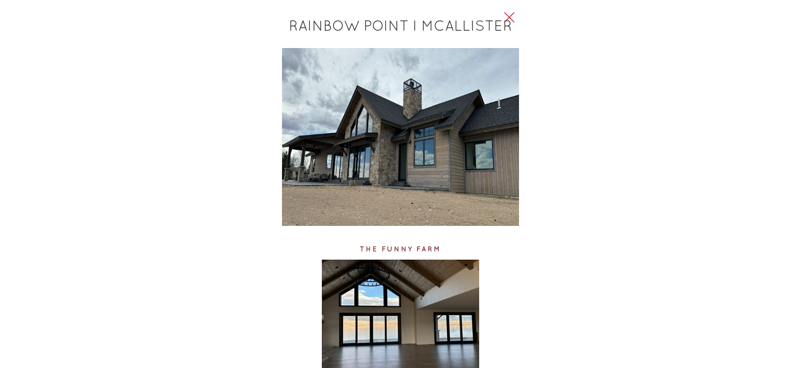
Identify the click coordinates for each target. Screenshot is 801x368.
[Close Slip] (613, 29)
